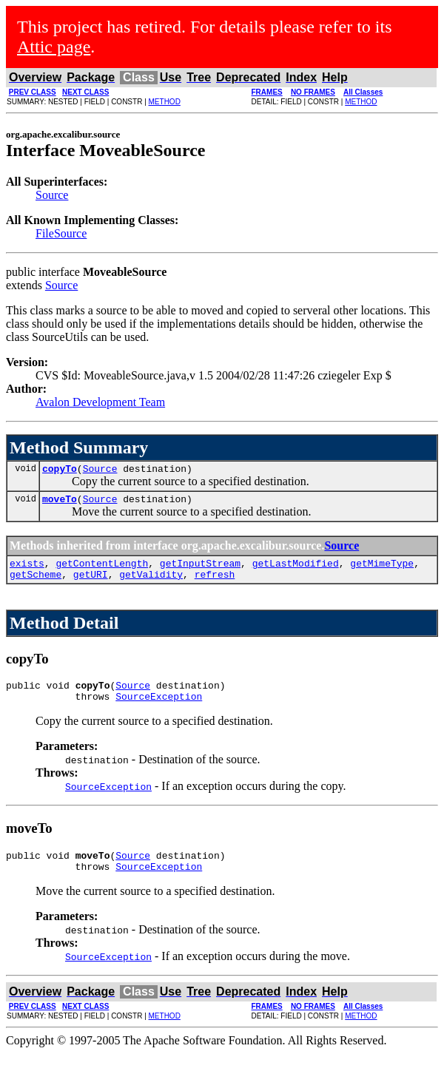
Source (52, 195)
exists (27, 569)
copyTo (59, 470)
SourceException (158, 709)
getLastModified (295, 569)
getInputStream (200, 569)
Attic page (53, 46)
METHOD (165, 102)
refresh (215, 582)
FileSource (61, 233)
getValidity (151, 582)
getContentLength (102, 569)
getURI (90, 582)
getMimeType (382, 569)
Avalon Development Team (100, 402)
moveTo (59, 503)
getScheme (35, 582)
